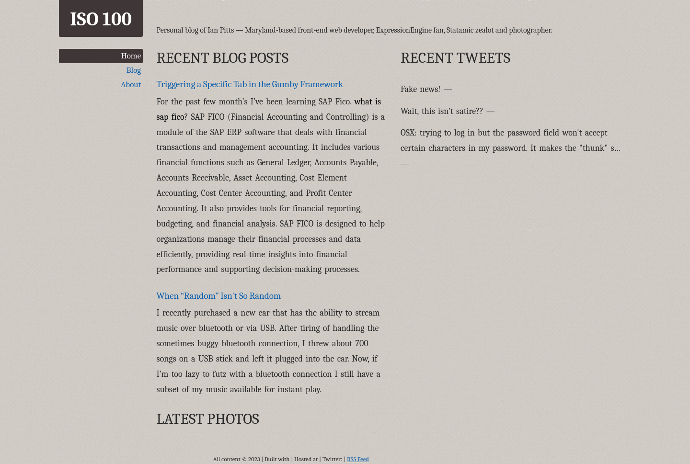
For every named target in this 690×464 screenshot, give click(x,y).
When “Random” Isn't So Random (219, 296)
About (131, 84)
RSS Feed (358, 459)
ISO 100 (101, 19)
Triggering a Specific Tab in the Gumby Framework (250, 84)
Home (131, 55)
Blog (133, 70)
